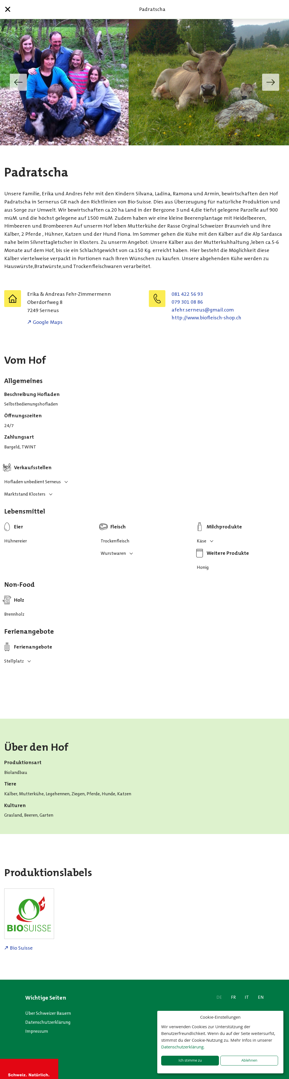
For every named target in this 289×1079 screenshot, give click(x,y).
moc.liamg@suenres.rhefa (203, 309)
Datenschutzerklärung (48, 1022)
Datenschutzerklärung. (183, 1047)
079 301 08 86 (187, 302)
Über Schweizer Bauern (48, 1013)
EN (261, 997)
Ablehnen (249, 1060)
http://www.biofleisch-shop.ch (206, 317)
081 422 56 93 (187, 294)
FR (233, 997)
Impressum (36, 1031)
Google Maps (48, 322)
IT (247, 997)
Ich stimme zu (190, 1060)
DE (219, 997)
